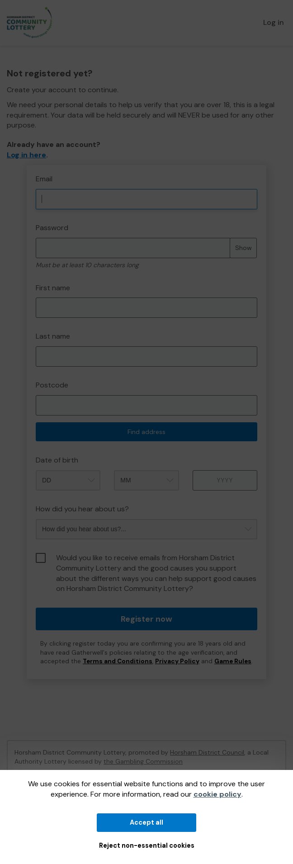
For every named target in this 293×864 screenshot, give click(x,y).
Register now (146, 619)
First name (53, 288)
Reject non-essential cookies (146, 845)
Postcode (52, 385)
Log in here (26, 155)
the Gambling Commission (143, 761)
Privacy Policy (177, 661)
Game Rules (232, 661)
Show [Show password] (243, 248)
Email (44, 179)
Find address (146, 432)
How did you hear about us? (82, 509)
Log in (273, 22)
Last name (53, 336)
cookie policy (217, 794)
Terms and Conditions (117, 661)
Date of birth (57, 460)
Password (52, 227)
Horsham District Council (207, 752)
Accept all (146, 822)
